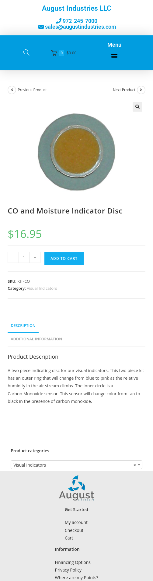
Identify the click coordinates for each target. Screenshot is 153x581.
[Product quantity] (24, 257)
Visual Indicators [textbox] (74, 465)
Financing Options (73, 562)
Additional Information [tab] (36, 339)
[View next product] (141, 90)
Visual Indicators (42, 288)
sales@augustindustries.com (80, 26)
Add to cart (64, 258)
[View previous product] (12, 90)
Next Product (124, 89)
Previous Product (32, 89)
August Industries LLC (76, 8)
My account (76, 522)
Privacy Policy (68, 570)
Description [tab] (23, 325)
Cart (69, 538)
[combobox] (76, 465)
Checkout (74, 530)
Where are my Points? (76, 577)
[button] (115, 56)
